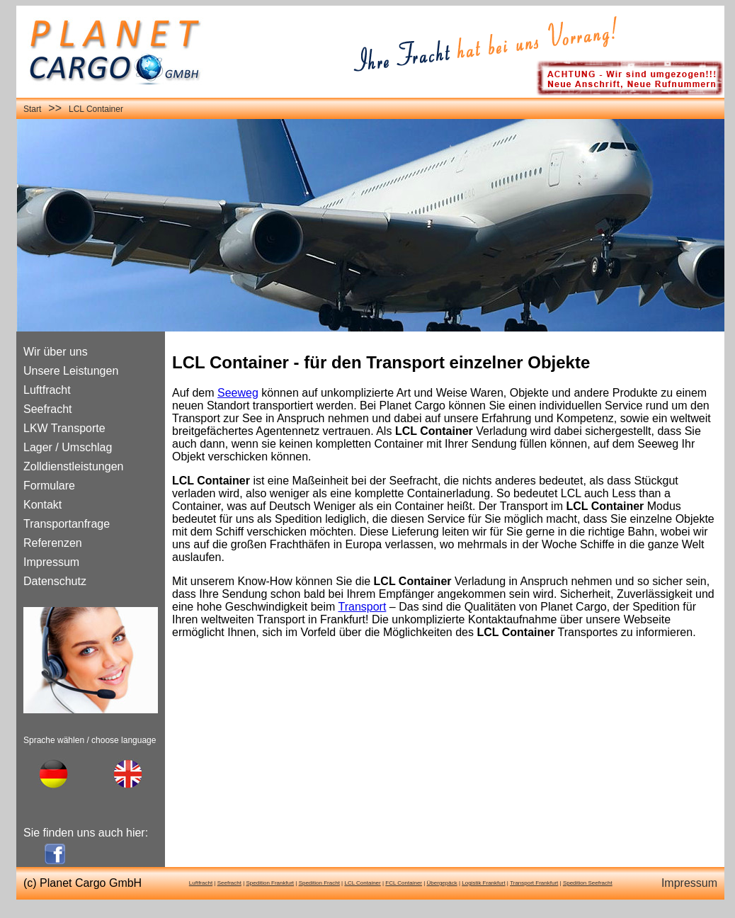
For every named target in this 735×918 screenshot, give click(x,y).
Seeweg (237, 393)
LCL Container (96, 109)
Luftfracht (47, 390)
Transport (362, 607)
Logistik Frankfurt (483, 883)
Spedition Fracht (319, 883)
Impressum (51, 562)
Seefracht (47, 409)
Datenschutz (54, 581)
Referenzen (52, 543)
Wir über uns (55, 352)
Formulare (49, 486)
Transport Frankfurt (534, 883)
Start (32, 109)
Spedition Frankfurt (270, 883)
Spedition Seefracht (587, 883)
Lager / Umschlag (67, 447)
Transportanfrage (66, 524)
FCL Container (403, 883)
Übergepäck (442, 883)
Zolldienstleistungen (73, 466)
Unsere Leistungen (70, 371)
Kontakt (42, 505)
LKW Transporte (64, 428)
